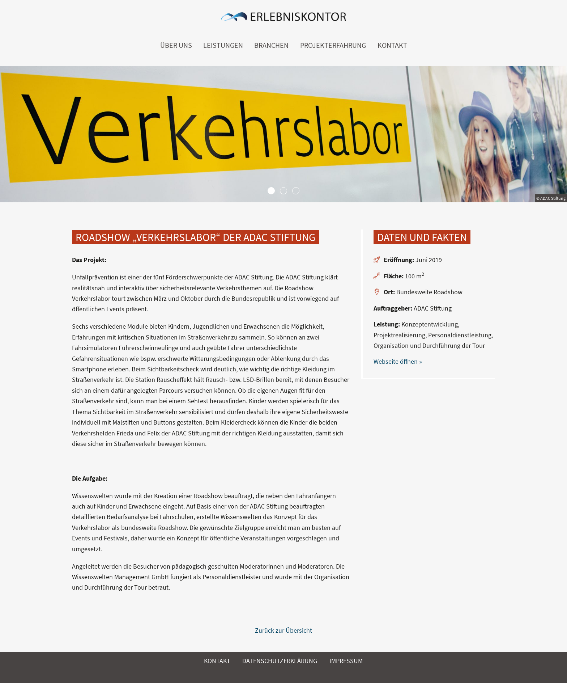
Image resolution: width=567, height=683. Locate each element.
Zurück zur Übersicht (283, 630)
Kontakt (392, 45)
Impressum (346, 661)
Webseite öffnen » (398, 361)
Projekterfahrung (333, 45)
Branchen (271, 45)
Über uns (176, 45)
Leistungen (223, 45)
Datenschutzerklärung (279, 661)
